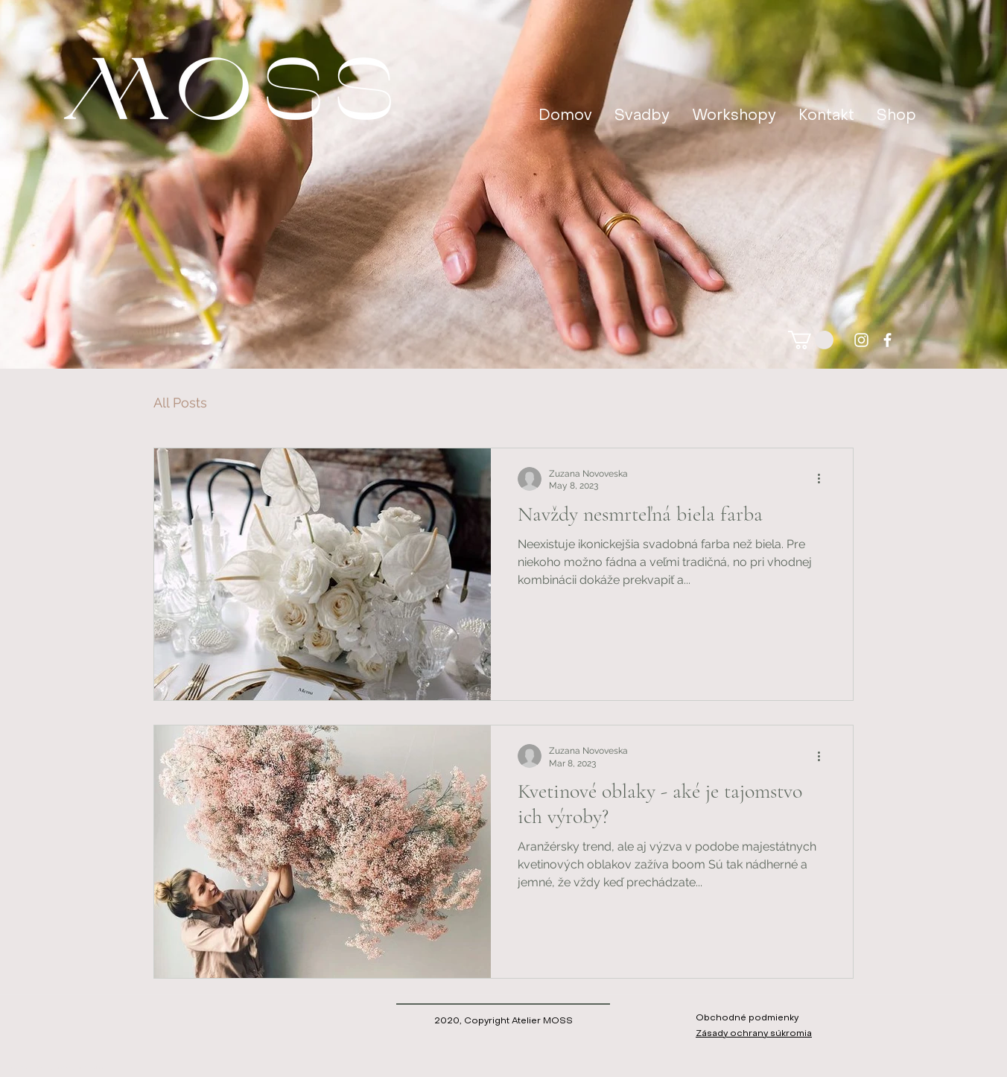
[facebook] (887, 340)
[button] (810, 340)
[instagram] (861, 340)
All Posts (180, 402)
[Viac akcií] (824, 479)
